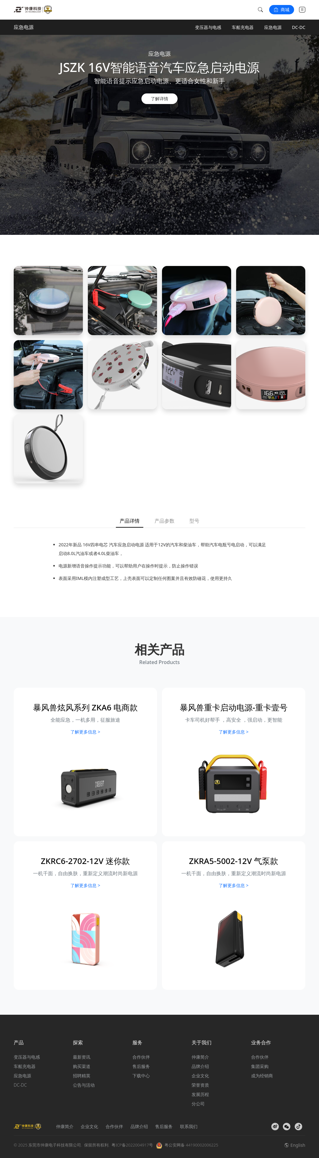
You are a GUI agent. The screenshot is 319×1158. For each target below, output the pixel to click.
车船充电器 (243, 27)
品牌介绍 (200, 1066)
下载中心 (141, 1076)
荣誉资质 (200, 1085)
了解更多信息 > (85, 732)
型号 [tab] (194, 520)
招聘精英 (81, 1076)
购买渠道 (81, 1066)
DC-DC (298, 27)
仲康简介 (200, 1057)
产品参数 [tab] (164, 520)
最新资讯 (81, 1057)
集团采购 (260, 1066)
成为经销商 (262, 1076)
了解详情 (159, 99)
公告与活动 (84, 1085)
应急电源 (273, 27)
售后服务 (141, 1066)
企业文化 (200, 1076)
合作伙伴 (141, 1057)
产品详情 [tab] (130, 520)
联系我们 (189, 1126)
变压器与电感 (208, 27)
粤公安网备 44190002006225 (191, 1145)
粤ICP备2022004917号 (132, 1145)
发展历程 (200, 1094)
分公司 (198, 1104)
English (294, 1145)
